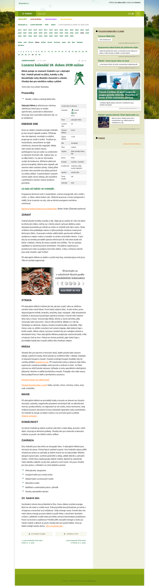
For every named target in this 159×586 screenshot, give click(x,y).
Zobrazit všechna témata (131, 144)
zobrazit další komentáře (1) (128, 43)
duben (53, 25)
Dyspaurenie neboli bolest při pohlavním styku (118, 47)
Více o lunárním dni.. (54, 526)
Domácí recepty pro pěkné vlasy (35, 380)
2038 (46, 25)
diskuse (100, 138)
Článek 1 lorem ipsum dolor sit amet (113, 61)
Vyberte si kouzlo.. (30, 416)
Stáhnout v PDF (71, 534)
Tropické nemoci (51, 19)
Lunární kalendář (36, 25)
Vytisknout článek (37, 534)
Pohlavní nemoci (66, 19)
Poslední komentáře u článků (110, 31)
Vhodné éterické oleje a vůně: (34, 385)
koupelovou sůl (41, 362)
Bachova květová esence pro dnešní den (39, 209)
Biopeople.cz (24, 3)
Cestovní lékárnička (106, 36)
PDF (84, 61)
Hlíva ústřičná (35, 19)
